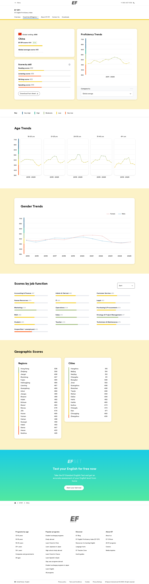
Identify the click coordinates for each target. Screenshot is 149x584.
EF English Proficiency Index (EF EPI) (88, 539)
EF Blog (78, 535)
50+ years (19, 550)
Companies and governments (25, 554)
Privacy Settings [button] (97, 582)
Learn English (50, 569)
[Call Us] (127, 3)
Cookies (87, 582)
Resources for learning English (85, 543)
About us (109, 535)
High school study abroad (54, 550)
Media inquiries (110, 550)
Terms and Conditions (75, 582)
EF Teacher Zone (81, 550)
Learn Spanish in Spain (52, 558)
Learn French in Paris (52, 543)
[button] (17, 3)
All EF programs (111, 543)
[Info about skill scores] (69, 65)
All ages (18, 558)
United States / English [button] (21, 582)
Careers (108, 546)
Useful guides (80, 554)
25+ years (19, 546)
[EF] (74, 2)
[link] (23, 11)
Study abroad (50, 539)
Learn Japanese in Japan (53, 546)
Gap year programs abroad (54, 561)
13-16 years (19, 535)
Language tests (81, 546)
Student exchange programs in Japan (57, 565)
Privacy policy (62, 582)
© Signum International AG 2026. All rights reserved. (120, 582)
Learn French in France (53, 554)
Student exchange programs (54, 535)
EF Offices (109, 539)
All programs (50, 572)
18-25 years (19, 543)
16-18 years (19, 539)
